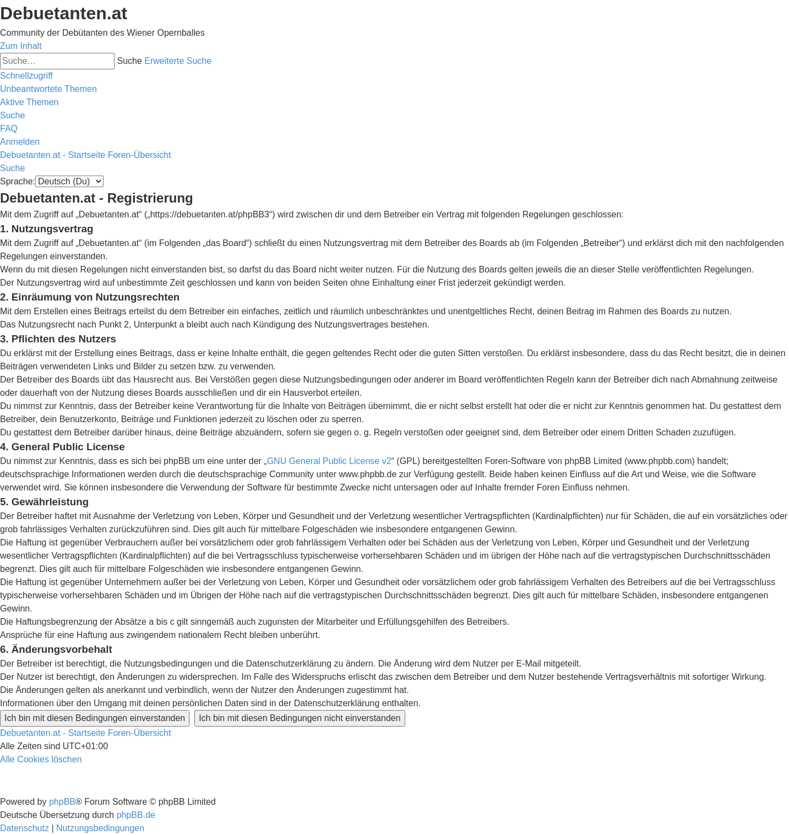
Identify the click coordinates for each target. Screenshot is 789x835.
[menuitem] (48, 89)
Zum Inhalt (21, 46)
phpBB (62, 801)
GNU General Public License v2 (329, 461)
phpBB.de (136, 815)
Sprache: (17, 181)
